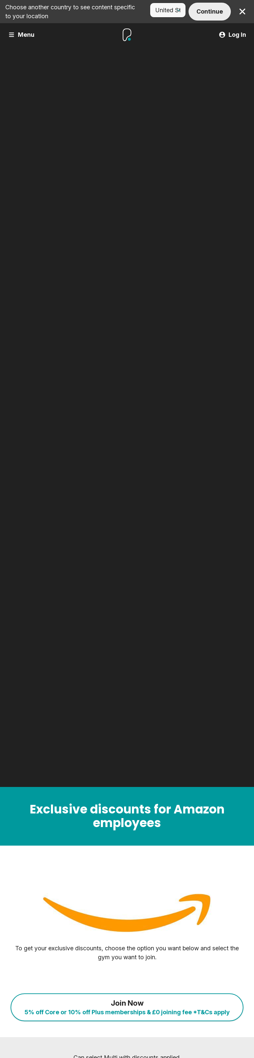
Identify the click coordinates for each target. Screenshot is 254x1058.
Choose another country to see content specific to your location (70, 12)
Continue (209, 11)
